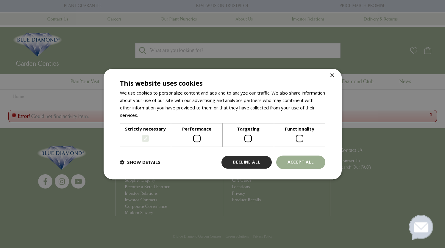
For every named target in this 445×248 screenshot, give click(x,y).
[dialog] (222, 124)
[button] (140, 162)
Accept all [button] (301, 162)
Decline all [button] (246, 162)
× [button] (332, 75)
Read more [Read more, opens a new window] (150, 115)
